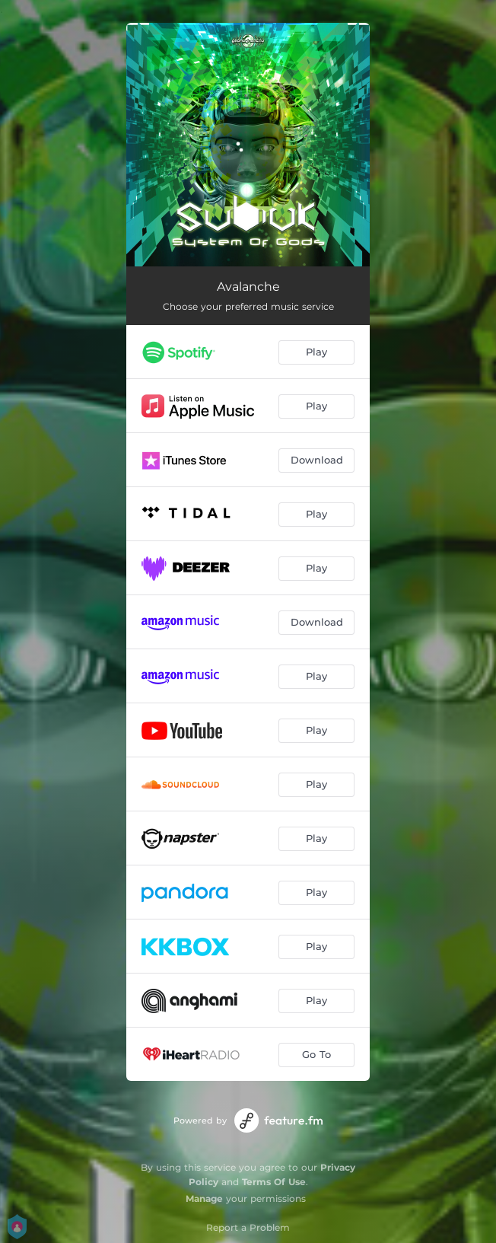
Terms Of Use (274, 1181)
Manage (204, 1198)
